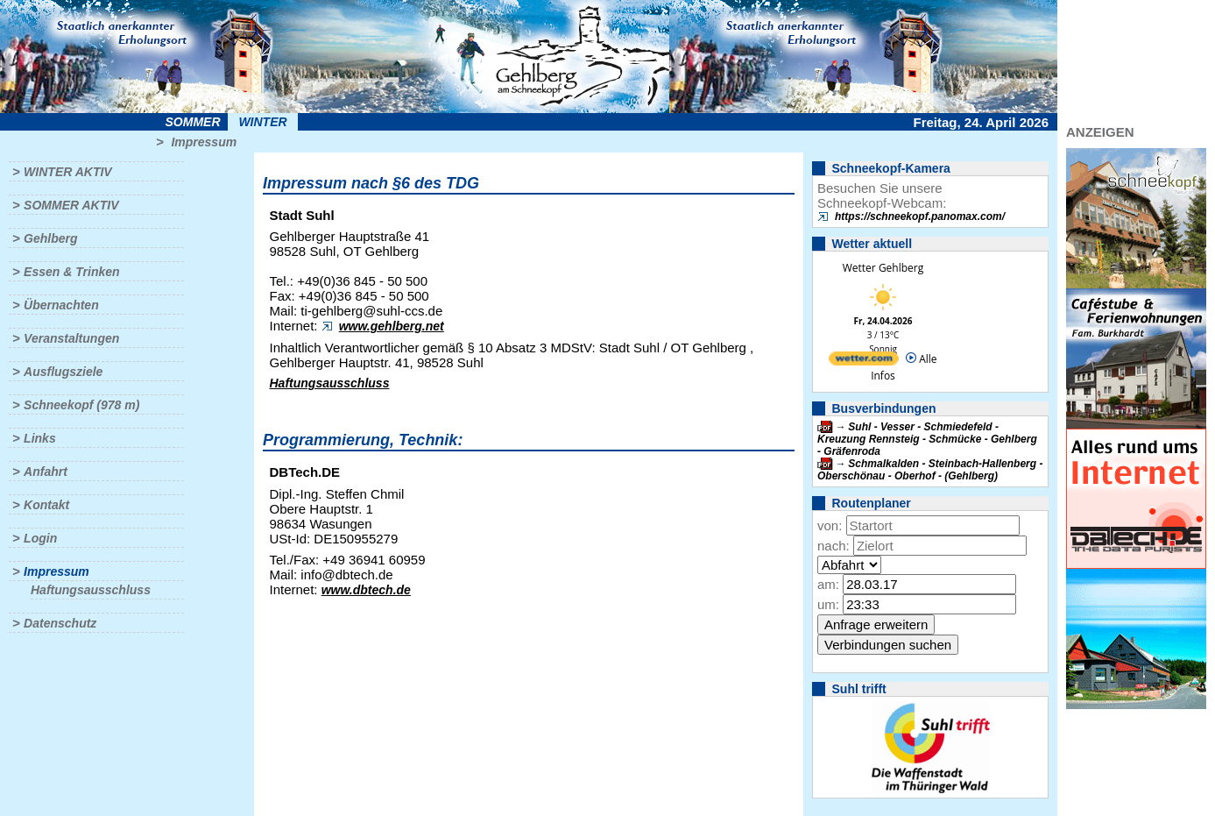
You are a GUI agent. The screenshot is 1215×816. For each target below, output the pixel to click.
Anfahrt (45, 472)
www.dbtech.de (366, 590)
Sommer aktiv (71, 205)
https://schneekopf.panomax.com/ (920, 216)
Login (40, 538)
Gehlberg (50, 238)
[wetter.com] (864, 361)
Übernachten (61, 305)
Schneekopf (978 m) (81, 405)
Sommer (193, 122)
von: (829, 525)
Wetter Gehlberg (883, 267)
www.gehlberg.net (391, 326)
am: (828, 584)
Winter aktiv (68, 172)
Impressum (204, 142)
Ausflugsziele (63, 372)
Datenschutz (60, 623)
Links (40, 438)
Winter (262, 122)
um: (828, 604)
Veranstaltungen (71, 338)
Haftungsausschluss (91, 590)
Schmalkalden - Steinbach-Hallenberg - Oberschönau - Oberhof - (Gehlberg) (929, 470)
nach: (833, 545)
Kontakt (46, 505)
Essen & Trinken (71, 272)
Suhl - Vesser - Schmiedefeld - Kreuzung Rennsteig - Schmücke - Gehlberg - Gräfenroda (927, 439)
